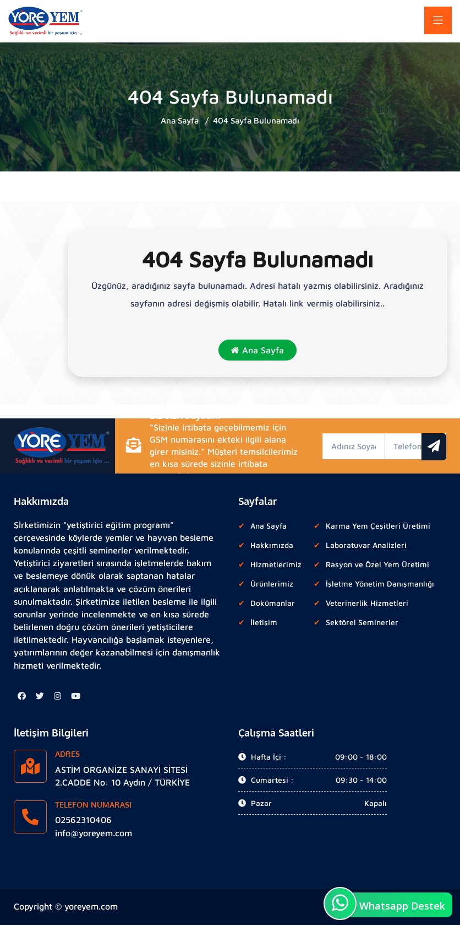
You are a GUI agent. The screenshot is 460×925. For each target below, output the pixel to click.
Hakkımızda (271, 545)
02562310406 (83, 820)
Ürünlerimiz (271, 583)
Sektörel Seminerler (362, 622)
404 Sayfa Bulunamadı (256, 120)
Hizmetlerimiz (276, 564)
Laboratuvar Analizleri (366, 545)
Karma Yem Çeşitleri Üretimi (378, 525)
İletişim (263, 622)
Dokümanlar (272, 602)
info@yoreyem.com (93, 833)
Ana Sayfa (180, 120)
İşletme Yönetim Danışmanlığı (380, 583)
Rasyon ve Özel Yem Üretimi (377, 564)
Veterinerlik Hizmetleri (367, 602)
